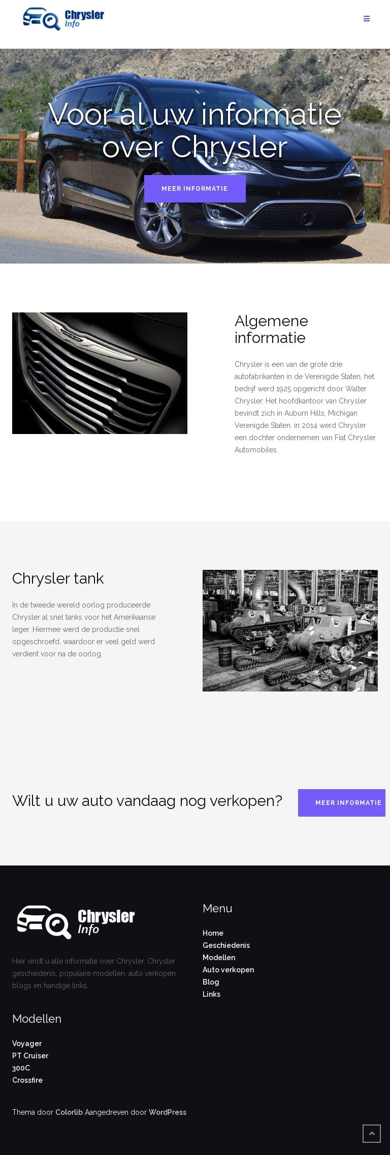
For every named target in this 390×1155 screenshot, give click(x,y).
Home (213, 933)
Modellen (219, 958)
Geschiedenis (226, 945)
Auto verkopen (228, 970)
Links (211, 994)
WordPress (167, 1112)
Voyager (27, 1044)
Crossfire (27, 1080)
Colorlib (69, 1112)
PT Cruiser (30, 1056)
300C (21, 1068)
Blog (211, 982)
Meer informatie (194, 188)
